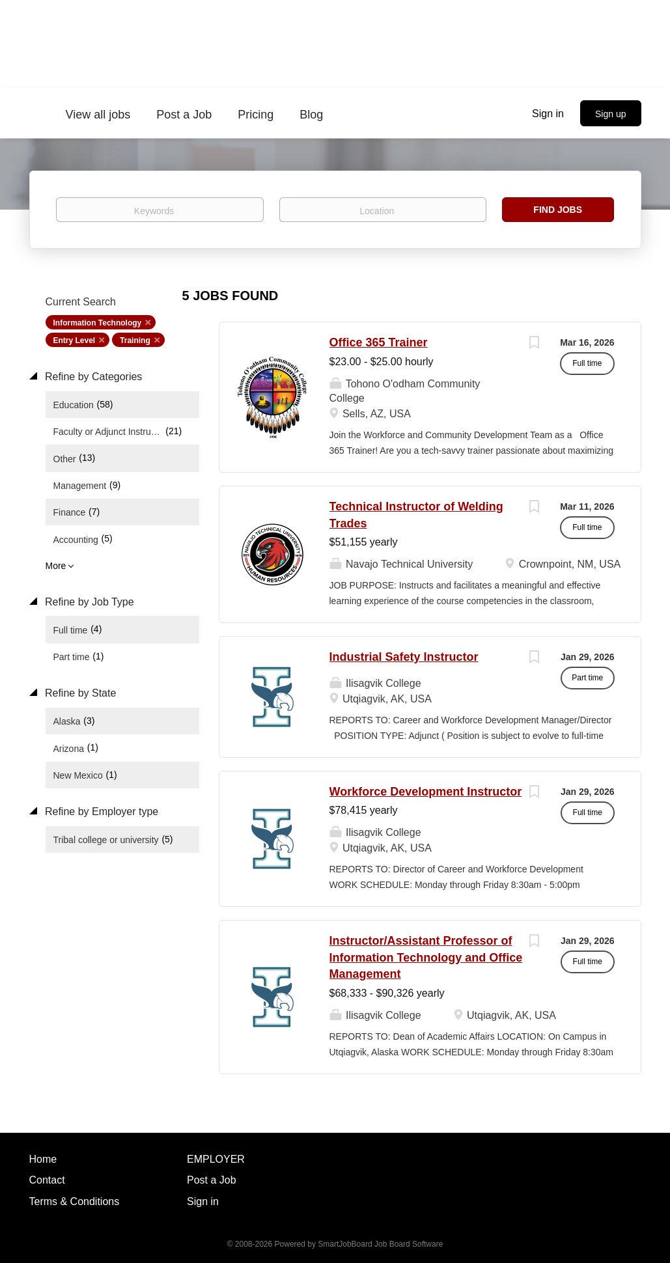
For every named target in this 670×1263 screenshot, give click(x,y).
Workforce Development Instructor (425, 791)
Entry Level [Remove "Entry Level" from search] (74, 340)
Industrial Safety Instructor (404, 656)
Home (43, 1159)
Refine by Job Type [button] (88, 601)
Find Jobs (557, 209)
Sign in (548, 113)
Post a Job (211, 1180)
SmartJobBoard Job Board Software (380, 1244)
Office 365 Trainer (378, 342)
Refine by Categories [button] (92, 376)
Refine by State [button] (79, 693)
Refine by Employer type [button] (100, 811)
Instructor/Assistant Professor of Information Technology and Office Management (426, 957)
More (56, 566)
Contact (47, 1180)
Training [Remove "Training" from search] (135, 340)
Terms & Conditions (74, 1201)
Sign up (610, 114)
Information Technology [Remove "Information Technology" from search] (97, 322)
